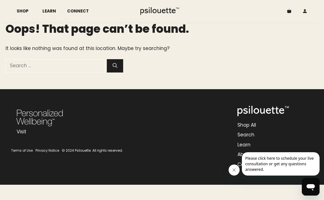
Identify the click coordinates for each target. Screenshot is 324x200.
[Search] (115, 65)
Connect (78, 11)
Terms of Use (22, 150)
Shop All (246, 125)
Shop (27, 11)
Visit (21, 131)
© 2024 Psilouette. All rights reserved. (92, 150)
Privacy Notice (47, 150)
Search (245, 134)
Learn (49, 11)
